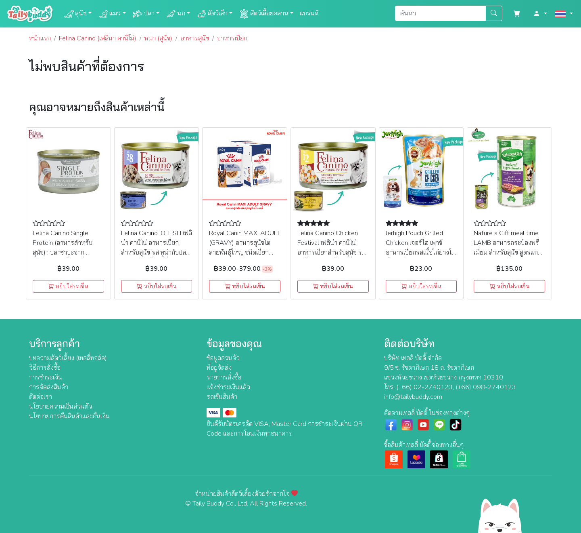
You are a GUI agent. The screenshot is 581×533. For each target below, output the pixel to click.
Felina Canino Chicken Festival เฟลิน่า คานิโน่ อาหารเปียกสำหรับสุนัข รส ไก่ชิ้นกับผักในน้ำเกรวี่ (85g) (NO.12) (331, 252)
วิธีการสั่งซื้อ (45, 367)
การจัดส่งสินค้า (48, 387)
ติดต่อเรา (40, 396)
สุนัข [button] (75, 13)
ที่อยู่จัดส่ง (219, 367)
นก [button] (175, 13)
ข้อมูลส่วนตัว (223, 358)
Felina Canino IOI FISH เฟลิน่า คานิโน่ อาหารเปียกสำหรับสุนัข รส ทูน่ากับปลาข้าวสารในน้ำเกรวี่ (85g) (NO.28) (156, 252)
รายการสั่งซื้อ (224, 377)
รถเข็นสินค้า (222, 396)
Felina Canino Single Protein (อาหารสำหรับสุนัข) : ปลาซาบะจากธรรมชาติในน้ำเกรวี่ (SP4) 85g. (67, 252)
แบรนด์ (309, 13)
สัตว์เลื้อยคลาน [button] (263, 13)
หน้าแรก (40, 38)
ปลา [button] (143, 13)
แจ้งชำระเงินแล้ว (228, 387)
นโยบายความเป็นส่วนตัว (60, 406)
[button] (540, 14)
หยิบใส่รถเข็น (68, 286)
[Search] (440, 13)
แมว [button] (109, 13)
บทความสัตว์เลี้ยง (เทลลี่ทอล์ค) (68, 358)
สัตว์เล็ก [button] (212, 13)
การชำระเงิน (45, 377)
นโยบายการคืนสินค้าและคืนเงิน (69, 416)
